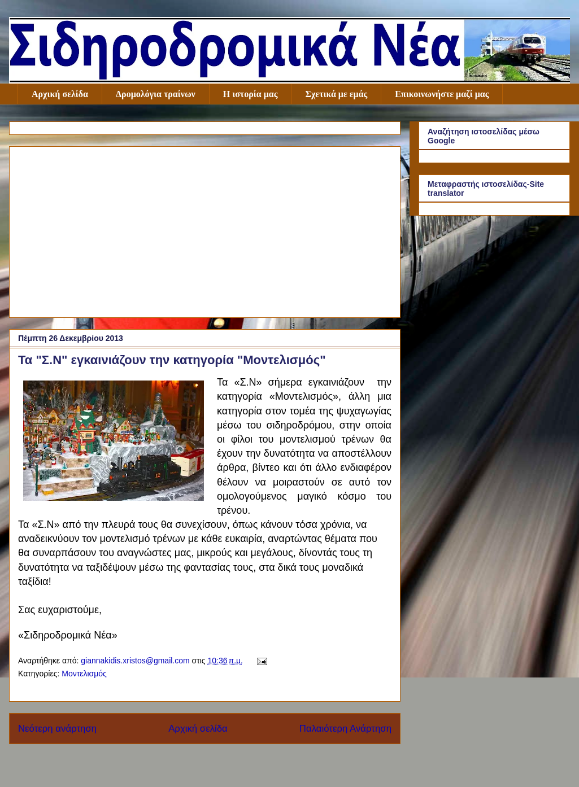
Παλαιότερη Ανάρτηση (345, 728)
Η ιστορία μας (250, 94)
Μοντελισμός (84, 673)
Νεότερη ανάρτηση (57, 728)
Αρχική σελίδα (60, 94)
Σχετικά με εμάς (336, 94)
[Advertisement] (204, 230)
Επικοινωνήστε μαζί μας (442, 94)
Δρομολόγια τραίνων (155, 94)
